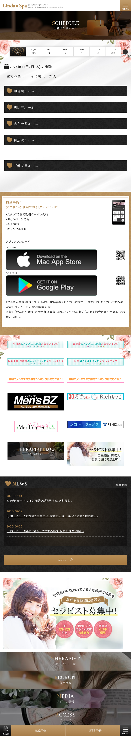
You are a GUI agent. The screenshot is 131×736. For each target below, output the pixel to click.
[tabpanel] (65, 613)
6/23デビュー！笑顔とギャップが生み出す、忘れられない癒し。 (45, 531)
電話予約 (41, 730)
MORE (62, 560)
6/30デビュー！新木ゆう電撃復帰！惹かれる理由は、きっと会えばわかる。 (52, 516)
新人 (52, 76)
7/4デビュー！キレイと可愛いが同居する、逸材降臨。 (39, 501)
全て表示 (38, 76)
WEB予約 (95, 730)
